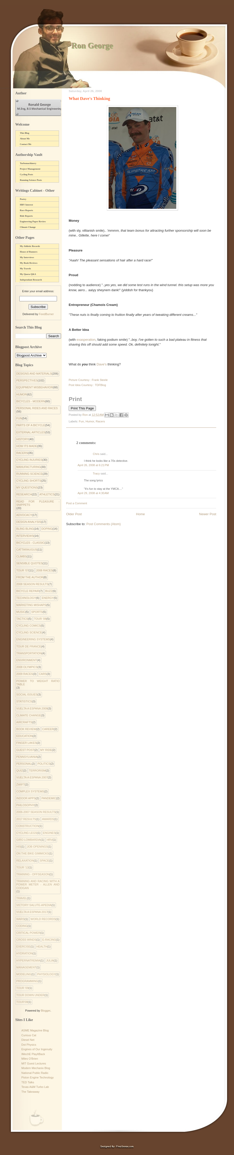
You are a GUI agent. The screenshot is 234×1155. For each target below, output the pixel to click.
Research (24, 494)
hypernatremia (28, 960)
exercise (23, 946)
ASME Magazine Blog (35, 1030)
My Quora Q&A (28, 274)
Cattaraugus (26, 549)
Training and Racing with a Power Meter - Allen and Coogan (38, 884)
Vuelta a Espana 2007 (32, 777)
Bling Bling (25, 528)
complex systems (30, 791)
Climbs (21, 556)
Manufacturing (28, 466)
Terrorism (37, 770)
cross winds (26, 939)
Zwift (20, 784)
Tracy (96, 473)
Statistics (24, 701)
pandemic (48, 798)
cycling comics (28, 625)
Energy (47, 597)
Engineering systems (33, 639)
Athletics (47, 494)
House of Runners (28, 251)
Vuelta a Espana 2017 (32, 911)
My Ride (46, 749)
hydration (24, 953)
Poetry (23, 199)
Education (24, 735)
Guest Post (25, 749)
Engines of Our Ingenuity (36, 1049)
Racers (100, 421)
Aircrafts (24, 722)
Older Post (74, 514)
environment (26, 660)
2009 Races (24, 673)
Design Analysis (28, 521)
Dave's (102, 364)
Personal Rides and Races (37, 408)
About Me (25, 138)
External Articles (30, 432)
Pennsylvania (26, 756)
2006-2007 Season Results (35, 811)
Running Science (29, 473)
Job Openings (37, 846)
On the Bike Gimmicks (32, 853)
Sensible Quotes (29, 563)
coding (21, 925)
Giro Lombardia (28, 839)
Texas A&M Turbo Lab (35, 1086)
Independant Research (31, 279)
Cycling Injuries (29, 459)
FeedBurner (46, 314)
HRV (49, 839)
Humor (89, 421)
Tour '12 (22, 867)
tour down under (30, 995)
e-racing (49, 939)
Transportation (29, 653)
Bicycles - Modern (30, 401)
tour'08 (22, 1001)
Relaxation (25, 860)
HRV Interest (26, 204)
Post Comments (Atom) (103, 524)
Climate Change (28, 227)
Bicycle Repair (27, 591)
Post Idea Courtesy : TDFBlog (87, 385)
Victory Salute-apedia (33, 905)
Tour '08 (40, 618)
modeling (23, 974)
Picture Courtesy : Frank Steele (88, 379)
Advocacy (24, 514)
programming (27, 981)
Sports (37, 611)
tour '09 (22, 987)
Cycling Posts (26, 174)
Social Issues (26, 694)
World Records (43, 919)
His (18, 846)
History (22, 439)
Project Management (30, 169)
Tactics (22, 618)
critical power (28, 932)
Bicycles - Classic (30, 542)
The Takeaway (30, 1091)
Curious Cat (28, 1035)
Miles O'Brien (29, 1058)
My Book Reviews (28, 263)
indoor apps (26, 798)
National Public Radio (34, 1072)
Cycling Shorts (28, 480)
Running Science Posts (31, 180)
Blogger (45, 1010)
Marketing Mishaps (31, 604)
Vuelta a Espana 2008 (32, 708)
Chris (96, 453)
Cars (43, 673)
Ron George (92, 45)
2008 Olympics (27, 667)
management (26, 967)
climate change (28, 715)
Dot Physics (28, 1044)
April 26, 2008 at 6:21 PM (93, 465)
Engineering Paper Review (33, 221)
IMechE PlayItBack (33, 1054)
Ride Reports (26, 216)
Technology (26, 597)
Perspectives (27, 380)
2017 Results (26, 819)
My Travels (25, 268)
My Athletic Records (30, 246)
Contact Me (25, 144)
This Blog (24, 133)
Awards (48, 819)
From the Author (29, 577)
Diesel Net (27, 1039)
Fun (81, 421)
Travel (21, 898)
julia (50, 960)
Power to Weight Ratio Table (38, 682)
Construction (27, 825)
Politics (43, 763)
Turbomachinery (28, 163)
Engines (49, 832)
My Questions (27, 487)
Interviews (25, 535)
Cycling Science (29, 632)
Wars (20, 919)
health (41, 946)
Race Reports (26, 210)
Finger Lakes (26, 742)
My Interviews (27, 257)
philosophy (25, 805)
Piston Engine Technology (37, 1077)
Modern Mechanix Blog (35, 1068)
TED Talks (27, 1082)
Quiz (19, 770)
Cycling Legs (26, 832)
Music (20, 611)
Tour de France (28, 646)
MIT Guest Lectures (33, 1063)
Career (48, 729)
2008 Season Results (32, 584)
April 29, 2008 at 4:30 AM (93, 493)
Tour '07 (22, 570)
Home (140, 514)
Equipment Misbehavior (34, 387)
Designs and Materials (34, 373)
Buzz (49, 591)
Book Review (26, 729)
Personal (24, 763)
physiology (46, 974)
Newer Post (207, 514)
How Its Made (26, 446)
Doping (46, 528)
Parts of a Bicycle (30, 425)
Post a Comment (76, 503)
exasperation (86, 340)
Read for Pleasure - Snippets (38, 503)
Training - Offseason (32, 874)
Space (44, 860)
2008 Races (44, 570)
